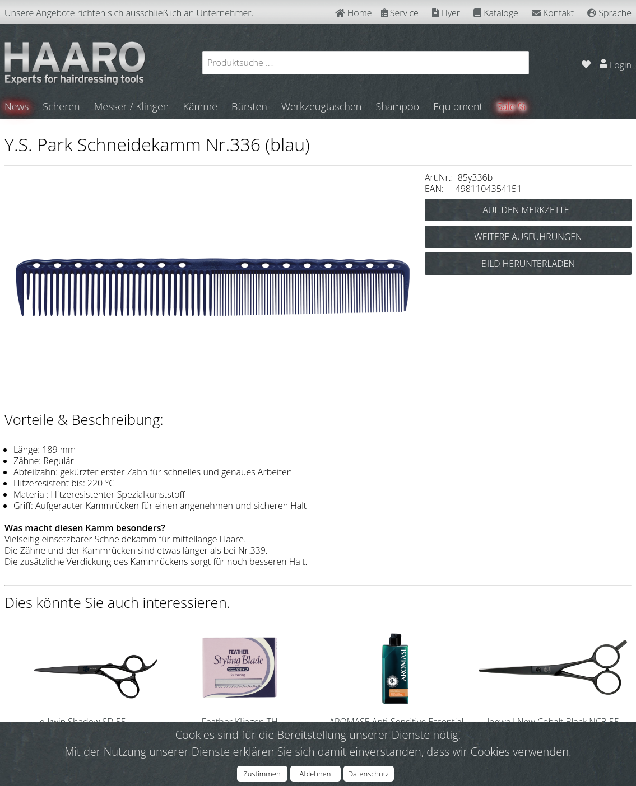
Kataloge (495, 13)
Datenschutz (368, 774)
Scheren (61, 106)
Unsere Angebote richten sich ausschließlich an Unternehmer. (128, 13)
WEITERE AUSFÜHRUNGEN (528, 237)
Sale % (512, 106)
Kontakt (553, 13)
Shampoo (398, 106)
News (16, 106)
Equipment (459, 106)
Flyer (446, 13)
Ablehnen (315, 774)
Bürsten (250, 106)
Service (400, 13)
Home (353, 13)
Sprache (609, 13)
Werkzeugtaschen (322, 106)
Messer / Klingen (132, 106)
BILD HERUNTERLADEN (528, 264)
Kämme (200, 106)
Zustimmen (261, 774)
